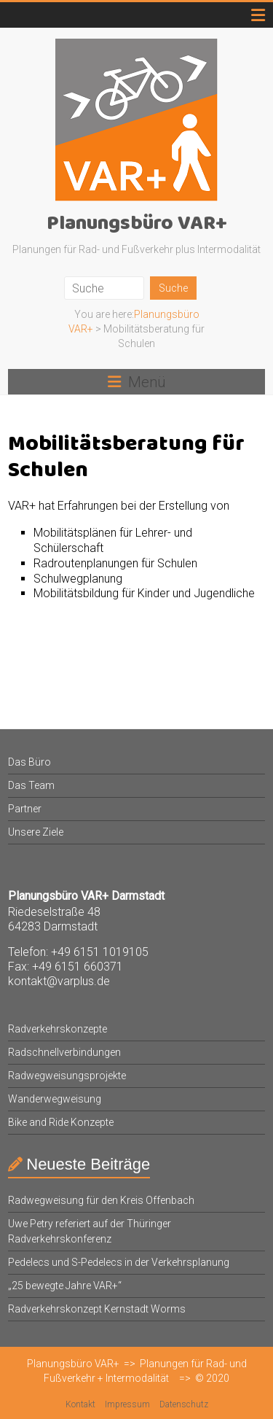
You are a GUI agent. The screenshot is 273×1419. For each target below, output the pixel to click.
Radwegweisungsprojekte (67, 1075)
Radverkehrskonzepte (57, 1029)
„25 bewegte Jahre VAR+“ (65, 1285)
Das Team (31, 785)
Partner (24, 809)
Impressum (127, 1404)
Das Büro (29, 762)
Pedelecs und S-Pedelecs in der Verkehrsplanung (118, 1262)
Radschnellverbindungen (64, 1052)
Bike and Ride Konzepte (61, 1122)
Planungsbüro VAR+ (137, 224)
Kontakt (80, 1404)
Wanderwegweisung (54, 1099)
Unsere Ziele (35, 832)
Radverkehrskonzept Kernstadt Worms (97, 1309)
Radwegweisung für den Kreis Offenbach (101, 1200)
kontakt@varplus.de (59, 981)
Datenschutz (183, 1404)
